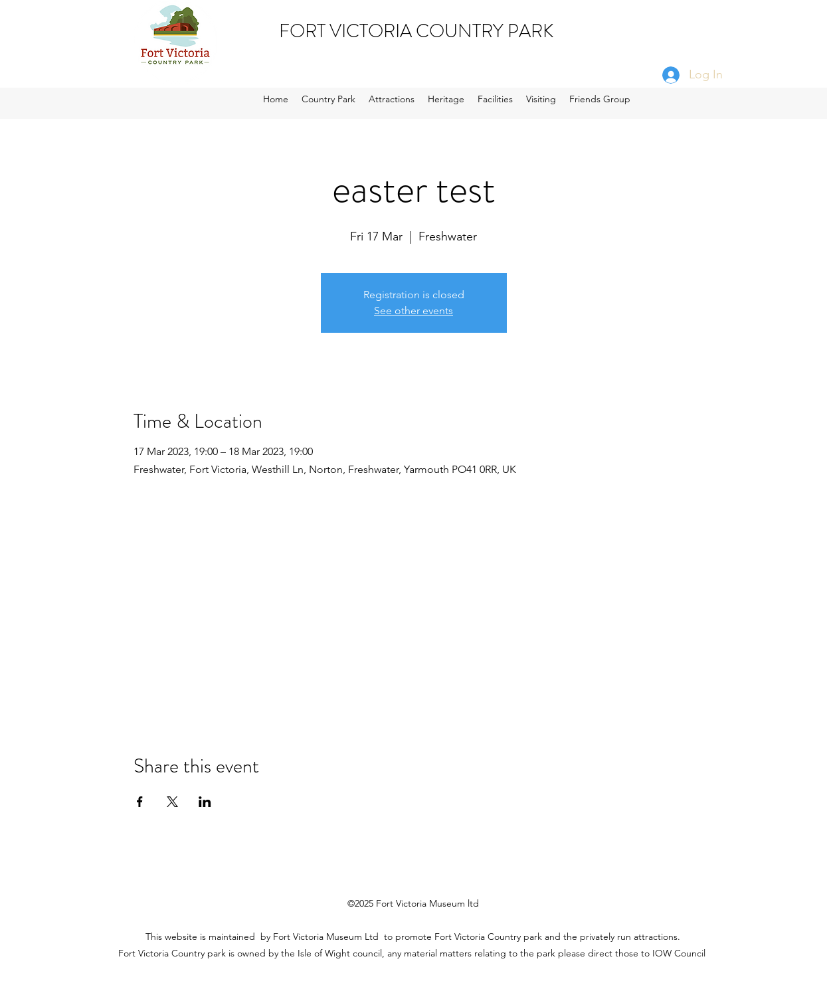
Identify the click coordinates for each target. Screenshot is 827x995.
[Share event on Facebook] (140, 801)
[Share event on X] (172, 801)
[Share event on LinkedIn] (205, 801)
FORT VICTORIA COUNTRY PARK (416, 31)
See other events (413, 310)
